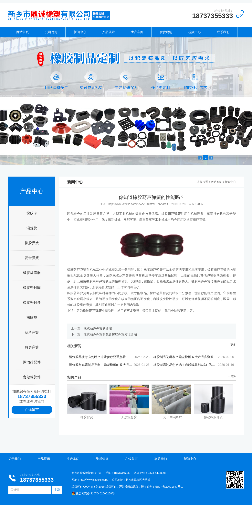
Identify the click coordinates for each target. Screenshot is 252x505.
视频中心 (194, 32)
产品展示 (108, 32)
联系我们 (223, 32)
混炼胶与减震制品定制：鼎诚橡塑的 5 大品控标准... (109, 364)
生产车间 (137, 32)
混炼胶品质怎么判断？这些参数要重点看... (109, 357)
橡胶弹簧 (32, 243)
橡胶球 (31, 213)
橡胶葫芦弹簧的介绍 (98, 328)
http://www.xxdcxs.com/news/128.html (131, 204)
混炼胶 (31, 228)
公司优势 (51, 32)
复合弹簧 (32, 258)
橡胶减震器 (32, 273)
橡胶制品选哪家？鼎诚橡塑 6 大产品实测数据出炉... (193, 357)
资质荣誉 (102, 459)
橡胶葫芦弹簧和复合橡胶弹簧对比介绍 (110, 334)
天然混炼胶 (129, 417)
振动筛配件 (32, 362)
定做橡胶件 (32, 377)
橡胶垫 (31, 317)
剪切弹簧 (32, 347)
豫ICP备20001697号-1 (169, 486)
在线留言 (32, 410)
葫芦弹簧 (32, 332)
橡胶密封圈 (32, 288)
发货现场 (166, 32)
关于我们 (14, 459)
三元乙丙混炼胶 (171, 417)
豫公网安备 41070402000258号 (93, 493)
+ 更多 (232, 344)
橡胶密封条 (32, 303)
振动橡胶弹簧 (213, 417)
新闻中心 (80, 32)
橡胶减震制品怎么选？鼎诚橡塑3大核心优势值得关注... (193, 364)
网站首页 (22, 32)
